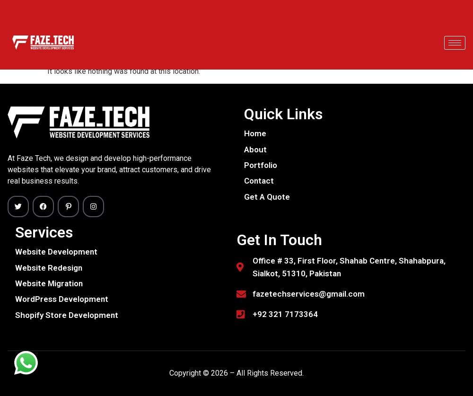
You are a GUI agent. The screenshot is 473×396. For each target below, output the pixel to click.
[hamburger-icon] (454, 43)
